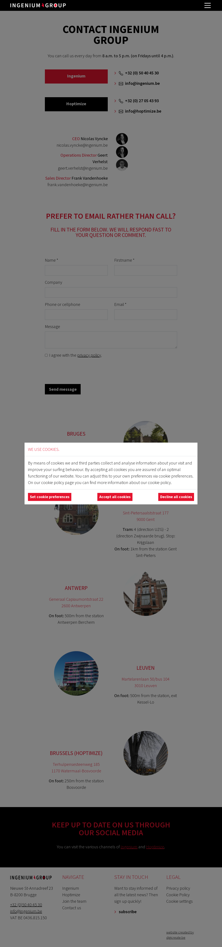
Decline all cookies (176, 496)
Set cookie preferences (49, 496)
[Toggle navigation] (207, 5)
